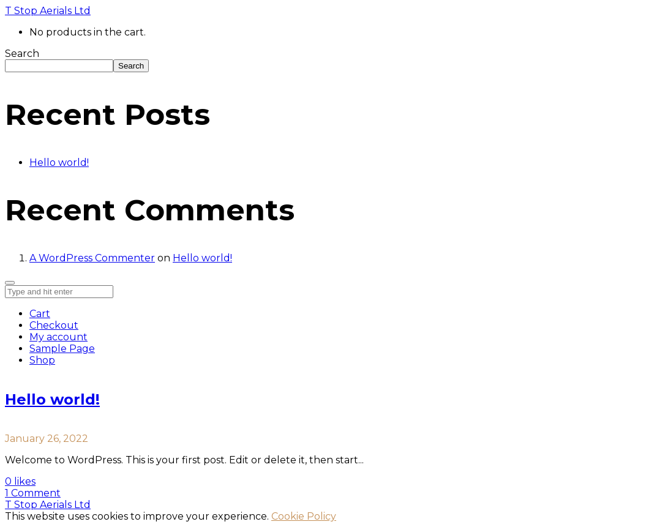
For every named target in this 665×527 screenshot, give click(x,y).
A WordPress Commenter (92, 258)
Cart (39, 314)
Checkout (53, 325)
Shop (42, 360)
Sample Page (62, 348)
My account (58, 337)
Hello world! (59, 162)
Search (22, 53)
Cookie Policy (303, 516)
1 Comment (33, 493)
